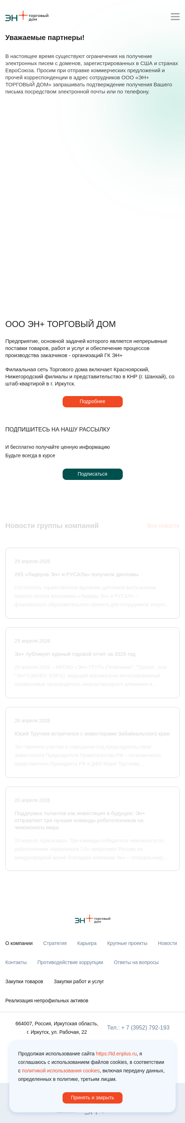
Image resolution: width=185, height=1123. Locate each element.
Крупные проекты (127, 943)
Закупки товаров (24, 981)
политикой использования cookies (61, 1070)
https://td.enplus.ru (116, 1053)
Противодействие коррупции (70, 962)
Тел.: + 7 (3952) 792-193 (138, 1028)
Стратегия (55, 943)
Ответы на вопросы (136, 962)
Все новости (164, 526)
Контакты (16, 962)
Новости (167, 943)
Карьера (87, 943)
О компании (19, 943)
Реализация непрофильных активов (46, 1000)
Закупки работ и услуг (79, 981)
